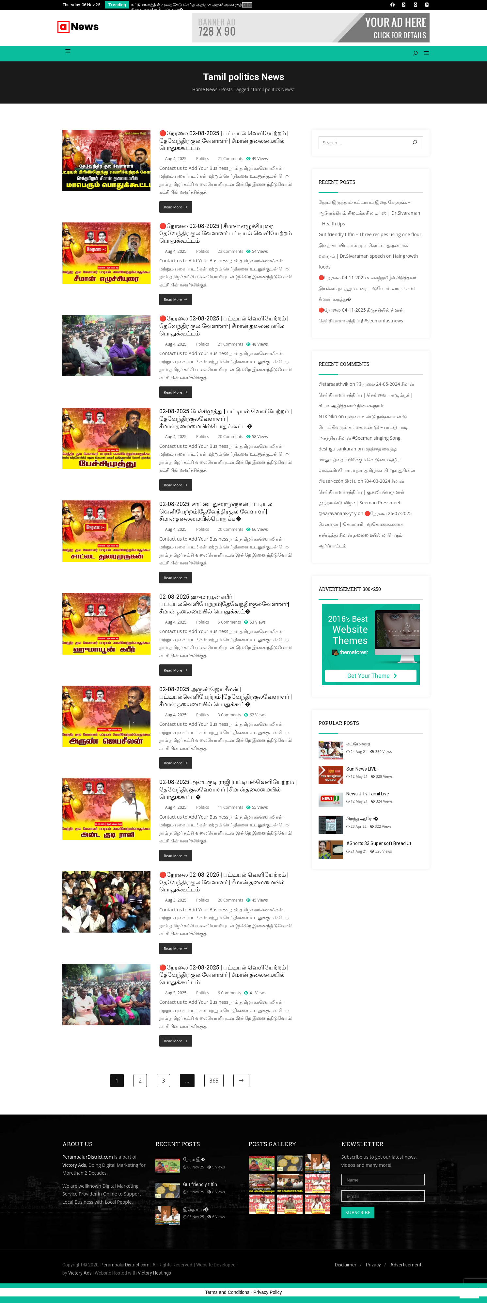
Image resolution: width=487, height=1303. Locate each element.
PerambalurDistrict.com (87, 1158)
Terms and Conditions (227, 1293)
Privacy (373, 1266)
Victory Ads (74, 1167)
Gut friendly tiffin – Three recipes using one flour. (371, 236)
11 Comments (230, 809)
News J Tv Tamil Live (367, 795)
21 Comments (230, 160)
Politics (202, 160)
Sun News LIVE (361, 770)
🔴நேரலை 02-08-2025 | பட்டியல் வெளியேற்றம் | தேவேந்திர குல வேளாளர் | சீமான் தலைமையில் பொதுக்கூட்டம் (224, 142)
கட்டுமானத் (358, 745)
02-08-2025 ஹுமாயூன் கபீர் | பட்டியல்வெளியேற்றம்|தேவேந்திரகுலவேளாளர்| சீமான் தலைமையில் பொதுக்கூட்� (224, 605)
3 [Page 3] (163, 1082)
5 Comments (229, 624)
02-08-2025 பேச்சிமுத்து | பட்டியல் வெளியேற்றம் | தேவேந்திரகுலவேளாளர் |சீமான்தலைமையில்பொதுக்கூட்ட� (225, 420)
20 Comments (230, 438)
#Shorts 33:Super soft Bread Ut (378, 845)
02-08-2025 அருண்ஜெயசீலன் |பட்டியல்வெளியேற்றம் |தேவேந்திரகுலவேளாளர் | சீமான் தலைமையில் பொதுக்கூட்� (225, 698)
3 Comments (229, 716)
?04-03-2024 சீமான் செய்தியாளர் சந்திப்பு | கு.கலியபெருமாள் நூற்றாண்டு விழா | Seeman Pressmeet (361, 493)
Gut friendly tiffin (200, 1186)
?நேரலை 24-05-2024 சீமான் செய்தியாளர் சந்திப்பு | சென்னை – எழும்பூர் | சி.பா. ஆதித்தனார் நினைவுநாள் (366, 396)
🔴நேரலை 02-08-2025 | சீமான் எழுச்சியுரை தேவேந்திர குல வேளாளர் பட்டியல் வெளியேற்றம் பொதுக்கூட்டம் (225, 235)
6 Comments (229, 994)
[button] (424, 55)
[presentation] (244, 5)
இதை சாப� (196, 1210)
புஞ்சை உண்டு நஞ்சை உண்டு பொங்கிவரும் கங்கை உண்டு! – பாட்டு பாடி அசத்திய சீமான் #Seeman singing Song (363, 429)
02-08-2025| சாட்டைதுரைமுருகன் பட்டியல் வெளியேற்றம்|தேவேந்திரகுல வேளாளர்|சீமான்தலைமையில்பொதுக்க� (216, 513)
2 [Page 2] (140, 1082)
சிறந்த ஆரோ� (362, 820)
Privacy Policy (267, 1293)
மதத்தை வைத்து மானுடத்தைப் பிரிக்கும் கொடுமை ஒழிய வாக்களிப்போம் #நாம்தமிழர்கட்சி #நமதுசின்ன (367, 461)
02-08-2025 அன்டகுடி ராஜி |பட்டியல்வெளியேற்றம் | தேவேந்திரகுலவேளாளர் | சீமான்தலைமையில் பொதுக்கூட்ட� (228, 791)
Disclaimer (345, 1266)
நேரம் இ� (194, 1161)
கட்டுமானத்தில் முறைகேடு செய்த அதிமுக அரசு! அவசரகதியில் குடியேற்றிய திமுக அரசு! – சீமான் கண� (203, 7)
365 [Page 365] (214, 1082)
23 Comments (230, 253)
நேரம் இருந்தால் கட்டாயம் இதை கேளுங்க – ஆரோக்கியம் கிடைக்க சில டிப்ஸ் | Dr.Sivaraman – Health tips (369, 214)
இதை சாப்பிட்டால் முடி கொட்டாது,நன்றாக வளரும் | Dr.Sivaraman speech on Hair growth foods (368, 257)
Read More (173, 208)
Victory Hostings (154, 1274)
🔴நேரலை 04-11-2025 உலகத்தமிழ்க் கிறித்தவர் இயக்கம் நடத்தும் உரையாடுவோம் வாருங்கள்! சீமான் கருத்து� (367, 290)
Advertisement (405, 1266)
